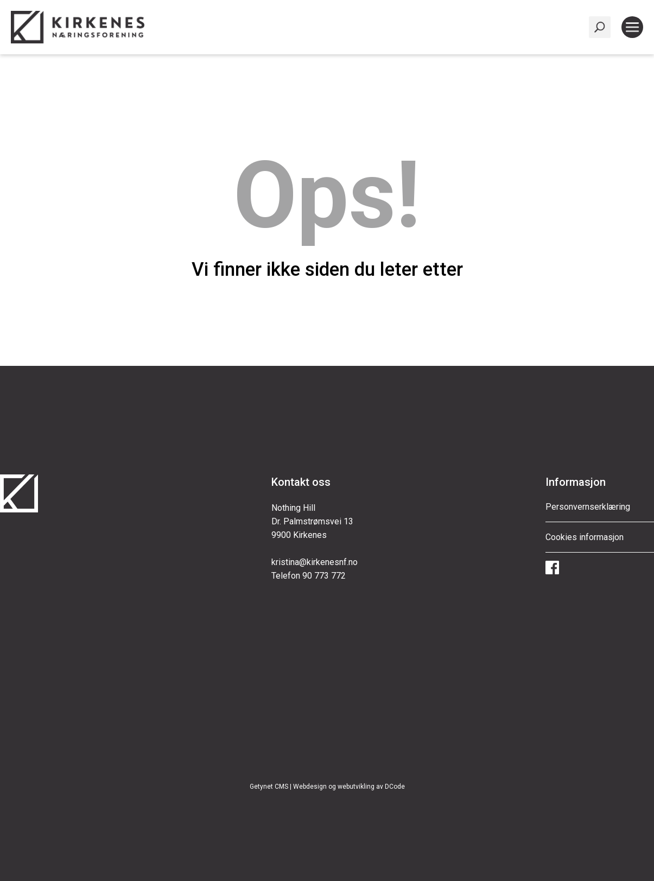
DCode (395, 786)
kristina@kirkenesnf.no (314, 562)
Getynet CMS (269, 786)
